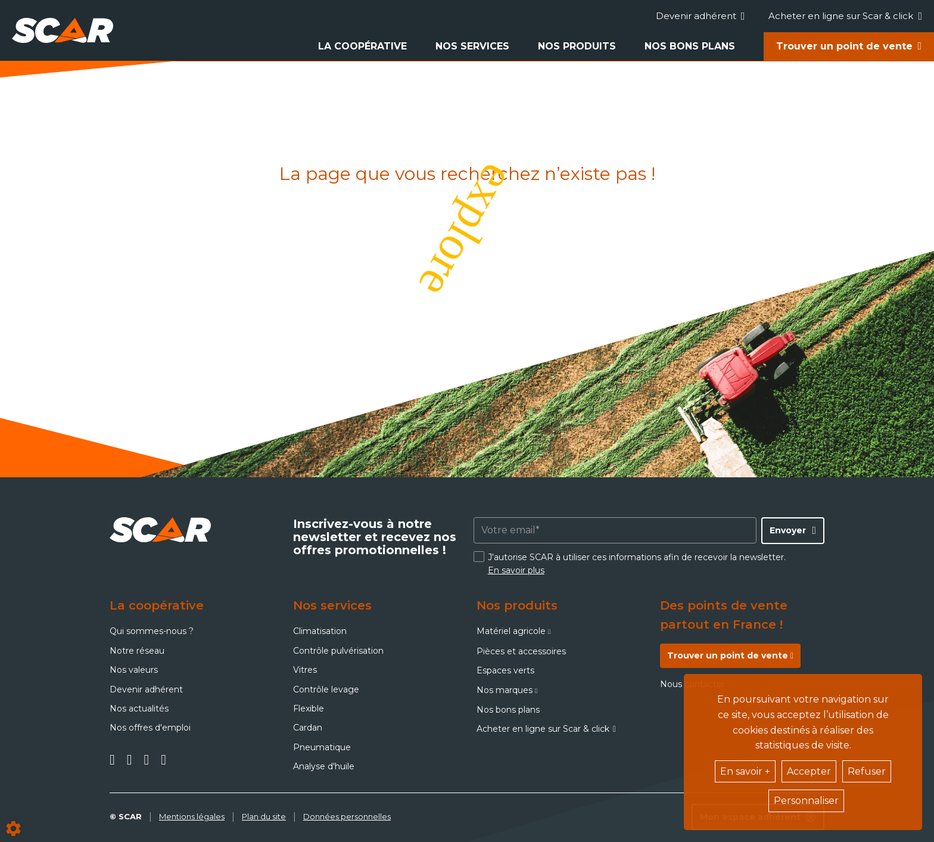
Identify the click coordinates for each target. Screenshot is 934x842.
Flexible (308, 708)
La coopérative (362, 46)
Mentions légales (192, 816)
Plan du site (264, 816)
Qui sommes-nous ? (152, 631)
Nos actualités (139, 708)
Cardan (307, 727)
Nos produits (577, 46)
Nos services (472, 46)
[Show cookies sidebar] (13, 828)
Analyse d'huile (323, 766)
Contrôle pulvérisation (338, 650)
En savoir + (745, 771)
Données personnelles (347, 816)
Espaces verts (505, 670)
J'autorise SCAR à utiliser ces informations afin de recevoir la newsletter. (637, 564)
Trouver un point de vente (844, 46)
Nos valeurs (134, 669)
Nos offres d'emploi (150, 727)
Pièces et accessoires (521, 651)
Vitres (305, 669)
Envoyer (788, 530)
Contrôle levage (326, 689)
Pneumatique (322, 747)
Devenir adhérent (700, 15)
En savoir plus (516, 570)
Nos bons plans (690, 46)
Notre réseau (137, 650)
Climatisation (320, 631)
